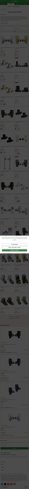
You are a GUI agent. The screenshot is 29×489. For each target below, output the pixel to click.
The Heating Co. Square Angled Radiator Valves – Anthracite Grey (21, 171)
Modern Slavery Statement (20, 473)
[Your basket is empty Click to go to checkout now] (27, 1)
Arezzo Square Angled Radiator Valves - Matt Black (6, 194)
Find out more (23, 457)
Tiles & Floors (18, 4)
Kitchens (25, 4)
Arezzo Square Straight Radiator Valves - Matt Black (6, 147)
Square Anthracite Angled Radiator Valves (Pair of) (20, 241)
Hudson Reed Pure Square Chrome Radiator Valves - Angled (6, 219)
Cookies (8, 473)
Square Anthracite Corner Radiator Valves (20, 97)
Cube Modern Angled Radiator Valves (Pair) (20, 219)
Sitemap (15, 473)
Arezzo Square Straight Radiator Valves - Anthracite (21, 122)
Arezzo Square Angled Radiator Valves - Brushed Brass (21, 48)
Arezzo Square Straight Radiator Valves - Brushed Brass (6, 97)
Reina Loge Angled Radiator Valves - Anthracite (20, 287)
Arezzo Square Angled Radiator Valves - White (21, 147)
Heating (11, 4)
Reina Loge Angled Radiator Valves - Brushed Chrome (20, 265)
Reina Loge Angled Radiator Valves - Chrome (6, 265)
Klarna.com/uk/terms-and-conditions (14, 480)
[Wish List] (25, 1)
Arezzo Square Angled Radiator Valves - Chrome (6, 48)
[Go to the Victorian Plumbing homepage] (14, 1)
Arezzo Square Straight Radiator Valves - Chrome (6, 73)
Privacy (11, 473)
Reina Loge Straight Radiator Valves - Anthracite (6, 308)
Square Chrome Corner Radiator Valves (21, 72)
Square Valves (3, 14)
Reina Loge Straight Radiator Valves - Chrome (6, 287)
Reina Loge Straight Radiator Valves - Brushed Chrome (20, 308)
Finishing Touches (4, 21)
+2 (5, 54)
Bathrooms (3, 4)
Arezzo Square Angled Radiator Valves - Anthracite (6, 122)
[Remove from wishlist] (13, 47)
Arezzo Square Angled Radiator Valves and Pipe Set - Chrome (6, 171)
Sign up (14, 448)
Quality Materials (4, 23)
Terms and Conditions (3, 473)
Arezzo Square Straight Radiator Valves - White (21, 194)
